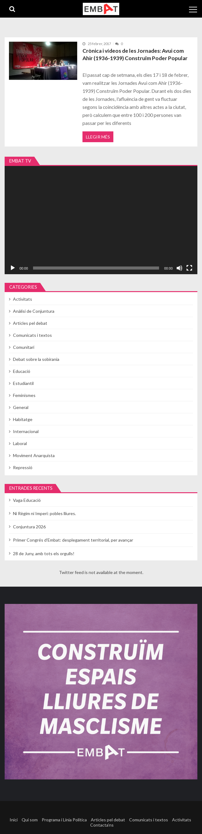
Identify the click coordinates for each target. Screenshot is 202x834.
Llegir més (98, 136)
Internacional (26, 431)
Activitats (22, 299)
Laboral (20, 443)
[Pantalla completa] (189, 268)
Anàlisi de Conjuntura (33, 311)
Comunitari (23, 347)
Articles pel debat (30, 323)
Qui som (30, 819)
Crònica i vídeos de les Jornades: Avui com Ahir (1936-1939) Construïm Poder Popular (134, 54)
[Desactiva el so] (179, 268)
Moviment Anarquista (34, 455)
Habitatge (22, 419)
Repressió (22, 467)
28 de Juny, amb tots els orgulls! (43, 553)
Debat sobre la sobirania (36, 359)
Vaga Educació (27, 500)
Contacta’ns (102, 825)
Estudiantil (23, 383)
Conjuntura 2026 (29, 526)
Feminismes (24, 395)
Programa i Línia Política (64, 819)
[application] (101, 220)
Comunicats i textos (32, 335)
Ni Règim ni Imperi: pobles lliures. (44, 513)
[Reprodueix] (13, 268)
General (20, 407)
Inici (14, 819)
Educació (21, 371)
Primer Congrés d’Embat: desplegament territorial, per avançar (73, 540)
